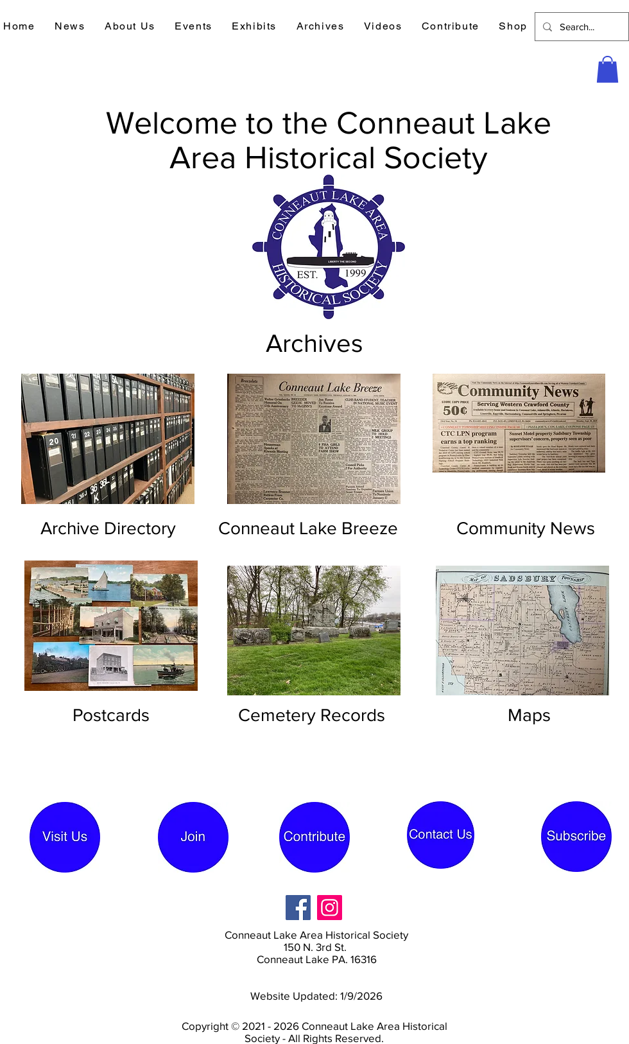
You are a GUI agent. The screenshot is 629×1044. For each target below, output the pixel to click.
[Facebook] (298, 907)
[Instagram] (329, 907)
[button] (69, 26)
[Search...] (580, 26)
